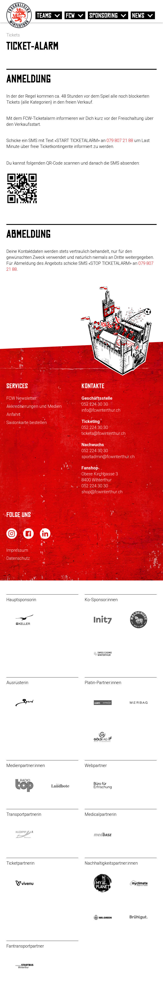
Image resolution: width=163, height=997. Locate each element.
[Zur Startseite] (19, 27)
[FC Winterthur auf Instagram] (12, 538)
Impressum (17, 550)
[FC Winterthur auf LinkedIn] (45, 538)
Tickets (13, 35)
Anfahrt (13, 414)
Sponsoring (103, 15)
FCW (70, 15)
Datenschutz (18, 558)
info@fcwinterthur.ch (101, 410)
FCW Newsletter (21, 398)
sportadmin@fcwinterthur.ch (108, 456)
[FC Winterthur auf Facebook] (29, 538)
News (138, 15)
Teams (44, 15)
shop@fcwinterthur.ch (102, 491)
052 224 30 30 (95, 404)
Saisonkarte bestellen (26, 422)
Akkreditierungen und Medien (34, 406)
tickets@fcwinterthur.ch (103, 433)
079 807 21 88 (120, 140)
